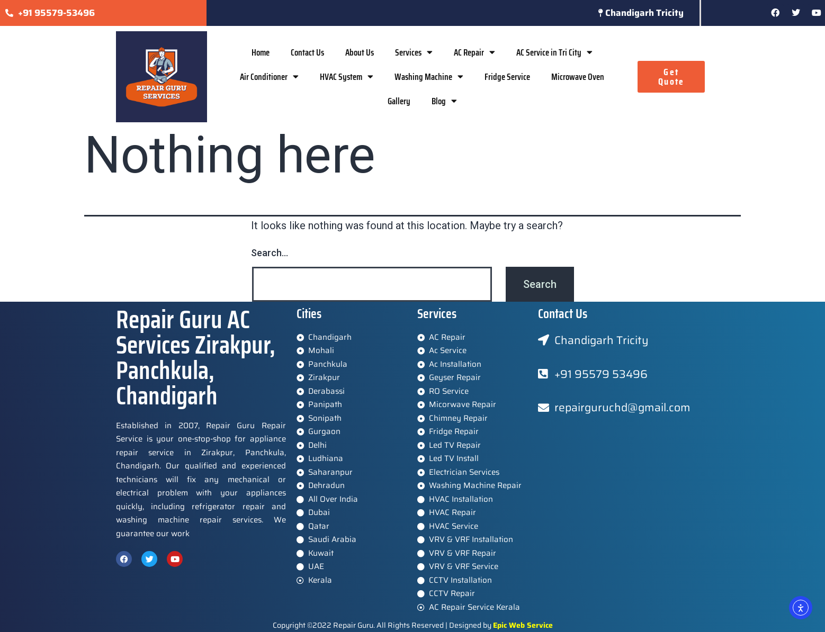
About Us (359, 52)
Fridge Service (507, 77)
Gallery (399, 101)
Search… (269, 252)
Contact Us (307, 52)
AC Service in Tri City (554, 52)
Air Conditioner (269, 76)
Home (261, 52)
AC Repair (474, 52)
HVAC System (346, 76)
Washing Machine (428, 76)
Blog (444, 101)
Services (414, 52)
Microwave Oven (577, 77)
